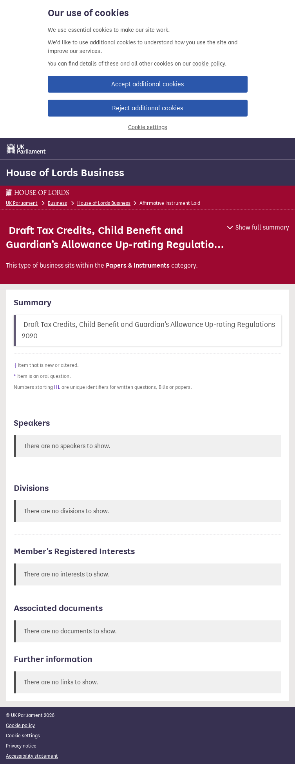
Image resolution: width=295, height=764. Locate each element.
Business (57, 203)
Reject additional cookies (147, 108)
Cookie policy (20, 725)
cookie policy (208, 63)
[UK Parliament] (26, 148)
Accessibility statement (32, 756)
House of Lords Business (65, 172)
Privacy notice (21, 746)
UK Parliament (22, 203)
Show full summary (262, 227)
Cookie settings (147, 127)
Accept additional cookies (147, 84)
